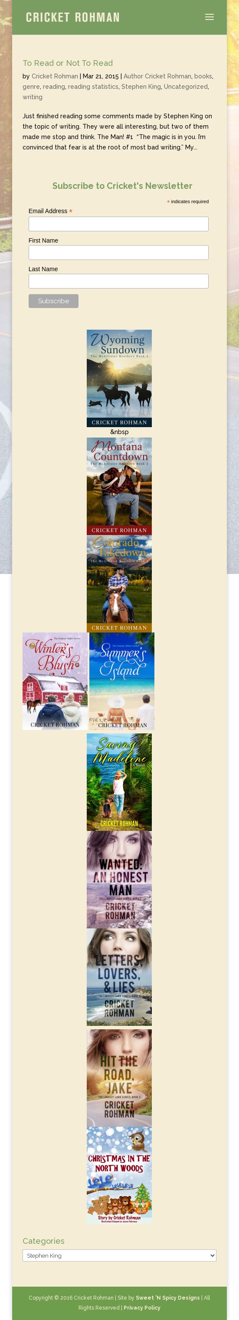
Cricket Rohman (55, 76)
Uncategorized (186, 86)
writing (33, 97)
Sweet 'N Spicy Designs (168, 1298)
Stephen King (141, 86)
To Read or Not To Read (68, 63)
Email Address (51, 211)
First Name (43, 240)
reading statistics (93, 86)
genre (31, 86)
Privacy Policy (142, 1308)
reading (54, 86)
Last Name (43, 269)
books (203, 76)
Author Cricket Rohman (157, 76)
